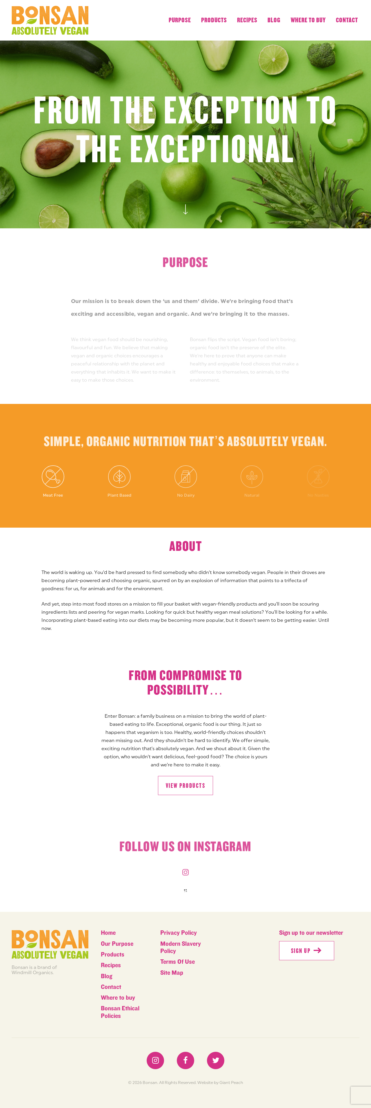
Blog (274, 20)
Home (108, 932)
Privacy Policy (178, 932)
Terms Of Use (177, 961)
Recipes (247, 20)
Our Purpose (117, 943)
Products (214, 20)
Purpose (180, 20)
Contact (347, 20)
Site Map (171, 972)
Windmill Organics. (33, 972)
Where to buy (308, 20)
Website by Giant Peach (220, 1082)
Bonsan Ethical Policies (120, 1012)
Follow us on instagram (185, 849)
